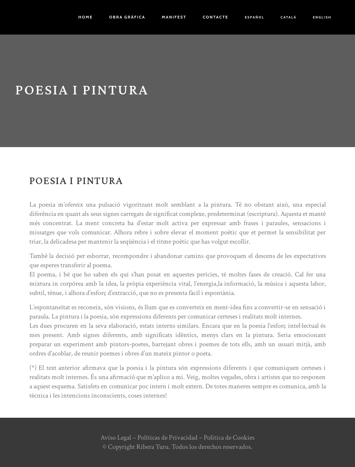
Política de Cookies (229, 437)
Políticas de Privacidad (167, 437)
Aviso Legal (115, 437)
